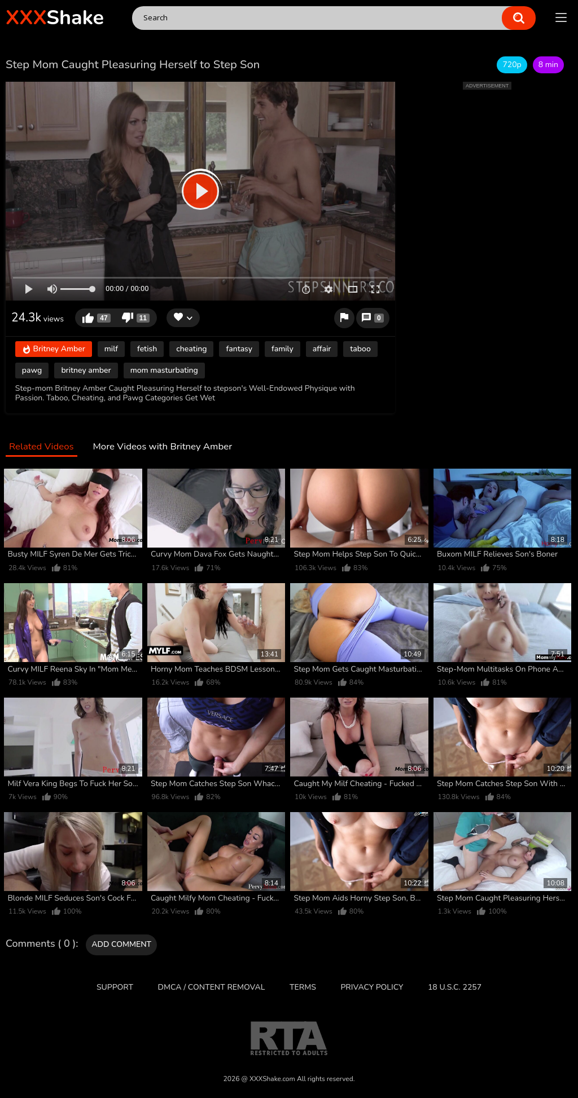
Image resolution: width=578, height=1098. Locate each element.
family (283, 348)
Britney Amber (53, 349)
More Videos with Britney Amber (162, 447)
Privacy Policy (371, 987)
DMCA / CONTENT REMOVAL (211, 987)
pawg (32, 370)
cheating (191, 348)
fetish (147, 348)
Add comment (121, 944)
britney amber (86, 370)
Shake (55, 18)
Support (115, 987)
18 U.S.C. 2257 (454, 987)
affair (322, 348)
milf (111, 348)
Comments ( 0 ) (41, 944)
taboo (360, 348)
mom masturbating (164, 370)
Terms (303, 987)
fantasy (239, 348)
